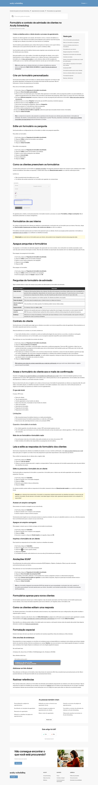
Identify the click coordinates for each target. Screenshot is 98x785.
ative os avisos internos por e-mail (74, 450)
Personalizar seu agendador (53, 11)
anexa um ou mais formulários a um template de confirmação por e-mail (39, 375)
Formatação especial (68, 75)
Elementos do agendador (21, 711)
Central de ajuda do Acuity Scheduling (19, 11)
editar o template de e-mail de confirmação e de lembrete (39, 618)
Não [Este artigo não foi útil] (55, 734)
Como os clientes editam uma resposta (72, 73)
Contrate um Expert (61, 777)
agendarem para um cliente (20, 232)
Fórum (58, 775)
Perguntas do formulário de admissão (72, 54)
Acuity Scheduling (47, 775)
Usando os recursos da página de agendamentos (72, 704)
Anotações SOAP (67, 67)
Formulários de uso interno (69, 49)
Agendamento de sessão (37, 11)
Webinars (45, 780)
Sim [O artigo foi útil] (44, 734)
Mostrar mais (49, 719)
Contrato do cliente (67, 57)
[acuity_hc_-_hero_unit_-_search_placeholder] (39, 16)
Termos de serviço (74, 777)
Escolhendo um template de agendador (24, 708)
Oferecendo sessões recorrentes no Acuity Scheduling (72, 714)
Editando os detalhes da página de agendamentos (23, 715)
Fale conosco (18, 763)
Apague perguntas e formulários (71, 51)
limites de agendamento (31, 624)
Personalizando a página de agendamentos (21, 704)
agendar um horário (41, 168)
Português (84, 3)
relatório (49, 685)
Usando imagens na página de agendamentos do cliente (47, 709)
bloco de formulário (27, 59)
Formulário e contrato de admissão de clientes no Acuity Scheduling (73, 709)
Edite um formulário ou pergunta (71, 42)
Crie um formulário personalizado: (71, 40)
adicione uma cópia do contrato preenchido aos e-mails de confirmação (37, 363)
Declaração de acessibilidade (76, 780)
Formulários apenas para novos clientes (72, 70)
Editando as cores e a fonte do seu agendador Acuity (48, 704)
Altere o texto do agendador (46, 713)
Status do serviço (46, 777)
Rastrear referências (68, 78)
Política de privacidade (74, 775)
